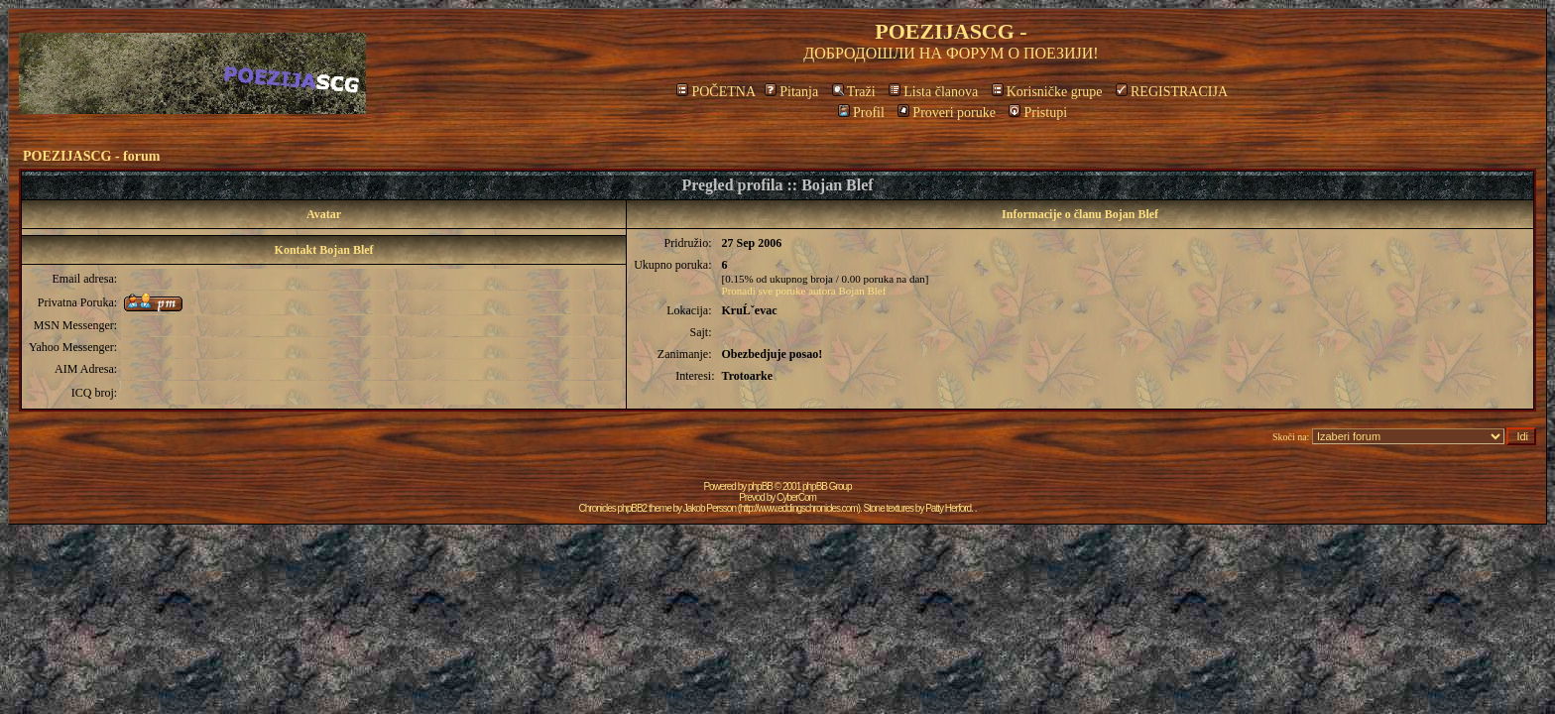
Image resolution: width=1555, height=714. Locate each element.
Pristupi (1038, 112)
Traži (854, 91)
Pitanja (791, 91)
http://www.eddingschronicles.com (799, 508)
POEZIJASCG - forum (91, 156)
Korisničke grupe (1047, 91)
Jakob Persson (709, 508)
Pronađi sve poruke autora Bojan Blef (804, 291)
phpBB (760, 486)
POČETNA (715, 91)
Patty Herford (948, 508)
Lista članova (933, 91)
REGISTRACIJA (1172, 91)
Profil (861, 112)
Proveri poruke (946, 112)
